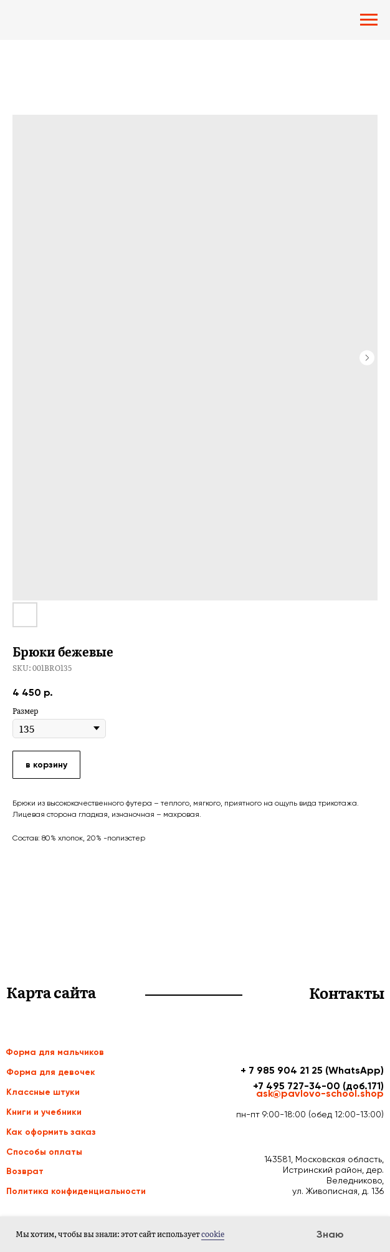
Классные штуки (43, 1092)
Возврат (25, 1171)
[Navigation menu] (369, 20)
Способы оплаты (44, 1152)
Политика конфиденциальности (76, 1191)
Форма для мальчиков (55, 1052)
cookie (212, 1234)
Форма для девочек (50, 1072)
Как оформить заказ (51, 1132)
